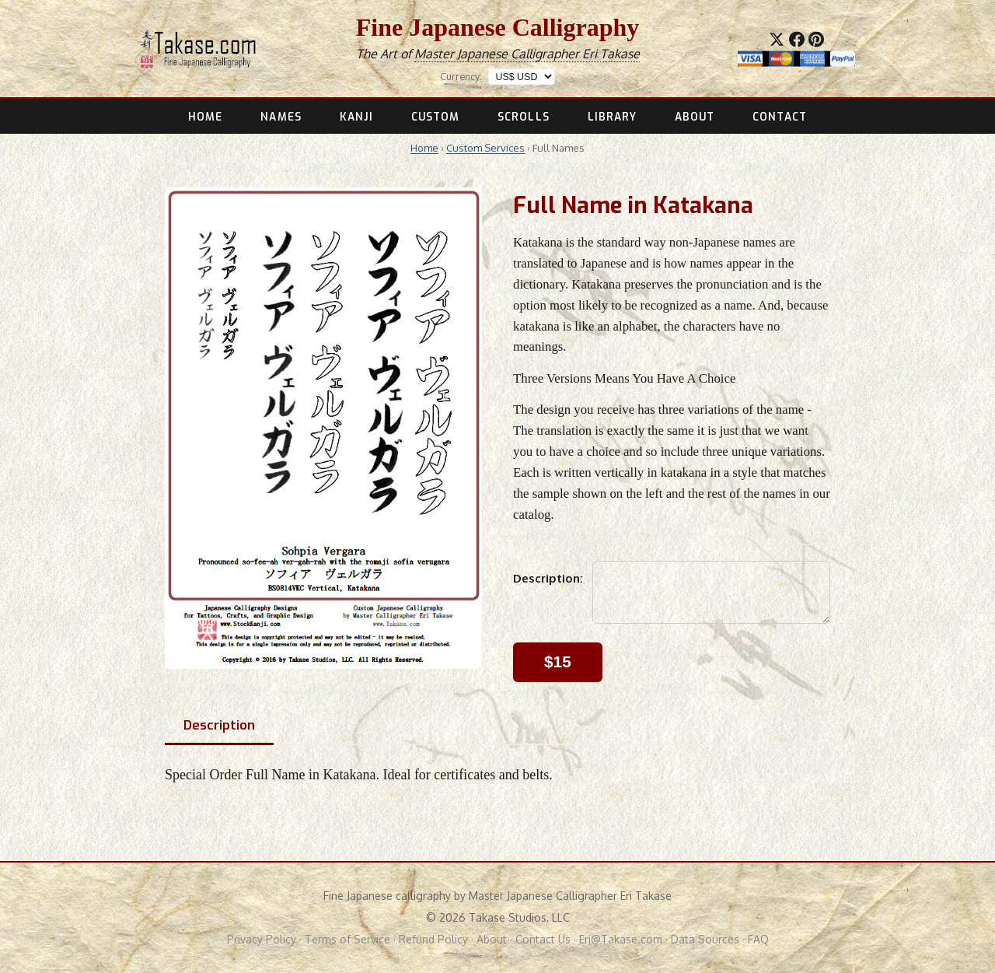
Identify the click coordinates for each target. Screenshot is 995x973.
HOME (205, 117)
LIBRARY (612, 117)
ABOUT (694, 117)
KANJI (356, 117)
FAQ (758, 939)
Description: (548, 578)
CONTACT (779, 117)
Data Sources (705, 939)
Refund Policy (433, 939)
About (492, 939)
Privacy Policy (261, 939)
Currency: (461, 76)
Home (424, 148)
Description (219, 724)
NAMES (280, 117)
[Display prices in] (522, 76)
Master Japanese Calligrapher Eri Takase (527, 53)
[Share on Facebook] (797, 39)
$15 (557, 661)
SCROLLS (524, 117)
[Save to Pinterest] (816, 39)
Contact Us (543, 939)
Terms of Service (347, 939)
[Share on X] (776, 39)
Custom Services (485, 148)
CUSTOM (435, 117)
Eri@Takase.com (620, 939)
